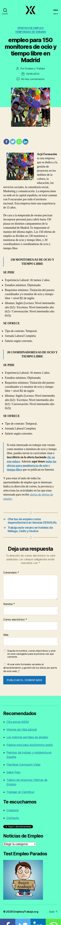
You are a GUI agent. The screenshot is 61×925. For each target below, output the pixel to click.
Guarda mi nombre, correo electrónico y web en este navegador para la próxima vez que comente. (31, 653)
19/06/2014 (32, 73)
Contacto (13, 818)
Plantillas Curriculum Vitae (23, 764)
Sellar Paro (13, 772)
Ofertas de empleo (30, 28)
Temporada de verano (30, 32)
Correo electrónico (15, 619)
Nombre (9, 604)
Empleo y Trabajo (35, 68)
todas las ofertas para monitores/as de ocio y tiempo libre (31, 466)
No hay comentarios (32, 79)
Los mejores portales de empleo (27, 737)
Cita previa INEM (18, 722)
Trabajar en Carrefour (20, 792)
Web (5, 635)
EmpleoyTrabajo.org (25, 911)
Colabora (13, 810)
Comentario (11, 572)
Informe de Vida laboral (22, 729)
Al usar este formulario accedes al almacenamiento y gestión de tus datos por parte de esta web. (30, 668)
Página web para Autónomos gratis (30, 745)
